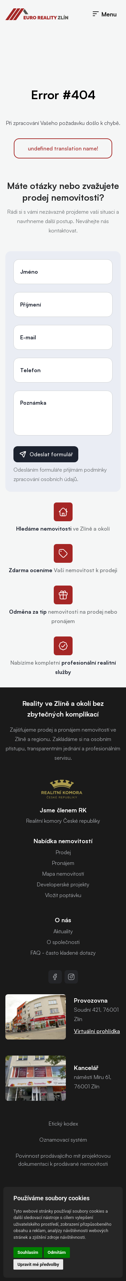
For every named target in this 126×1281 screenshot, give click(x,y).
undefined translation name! (63, 148)
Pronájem (63, 863)
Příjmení (30, 304)
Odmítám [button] (57, 1252)
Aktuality (63, 931)
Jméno (29, 271)
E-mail (28, 337)
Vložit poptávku (63, 895)
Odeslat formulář (46, 454)
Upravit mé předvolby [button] (38, 1264)
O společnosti (63, 942)
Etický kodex (63, 1123)
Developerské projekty (63, 884)
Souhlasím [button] (27, 1252)
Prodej (63, 852)
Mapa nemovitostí (63, 873)
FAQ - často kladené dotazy (63, 952)
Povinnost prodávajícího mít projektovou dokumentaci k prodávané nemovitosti (63, 1159)
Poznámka (33, 402)
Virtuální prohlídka (97, 1031)
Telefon (30, 370)
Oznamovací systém (63, 1139)
